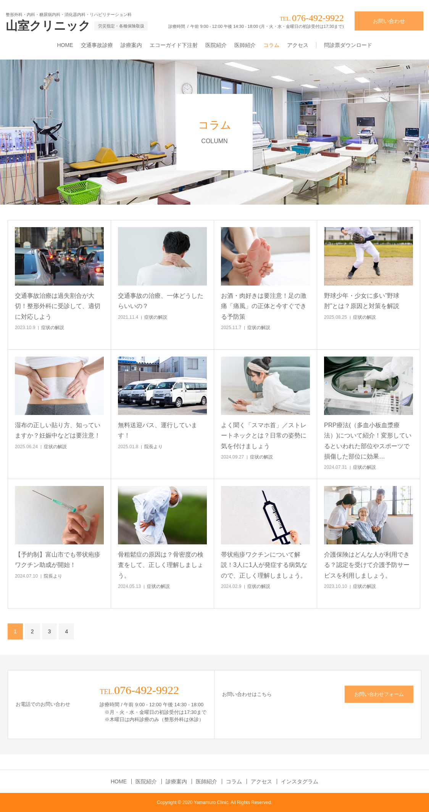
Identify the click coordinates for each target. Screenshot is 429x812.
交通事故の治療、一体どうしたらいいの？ (160, 300)
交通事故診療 (97, 45)
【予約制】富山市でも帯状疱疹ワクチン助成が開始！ (57, 559)
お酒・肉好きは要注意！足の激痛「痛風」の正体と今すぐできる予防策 (263, 306)
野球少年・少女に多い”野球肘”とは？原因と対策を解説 (361, 300)
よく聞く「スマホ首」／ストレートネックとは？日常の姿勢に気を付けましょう (263, 435)
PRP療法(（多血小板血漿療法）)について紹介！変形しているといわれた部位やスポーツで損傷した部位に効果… (367, 441)
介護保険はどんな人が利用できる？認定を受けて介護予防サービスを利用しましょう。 (367, 564)
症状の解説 (52, 327)
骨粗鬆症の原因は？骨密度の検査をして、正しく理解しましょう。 (160, 564)
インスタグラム (299, 781)
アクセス (297, 45)
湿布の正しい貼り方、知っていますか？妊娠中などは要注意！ (57, 430)
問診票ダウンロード (348, 45)
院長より (153, 446)
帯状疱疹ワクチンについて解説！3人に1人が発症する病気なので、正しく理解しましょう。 (264, 564)
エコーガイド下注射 (174, 45)
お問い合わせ (389, 21)
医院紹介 (216, 45)
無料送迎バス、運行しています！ (157, 430)
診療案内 (131, 45)
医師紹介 (245, 45)
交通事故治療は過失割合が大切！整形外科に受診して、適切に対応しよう (57, 306)
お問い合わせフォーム (379, 694)
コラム (271, 45)
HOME (65, 45)
